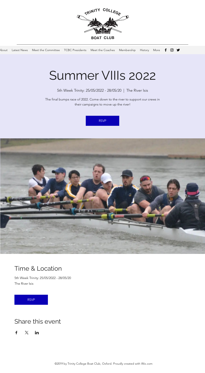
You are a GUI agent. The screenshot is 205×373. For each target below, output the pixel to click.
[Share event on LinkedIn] (37, 332)
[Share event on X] (27, 332)
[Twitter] (178, 50)
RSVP (102, 121)
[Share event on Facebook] (16, 332)
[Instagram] (172, 50)
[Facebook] (166, 50)
